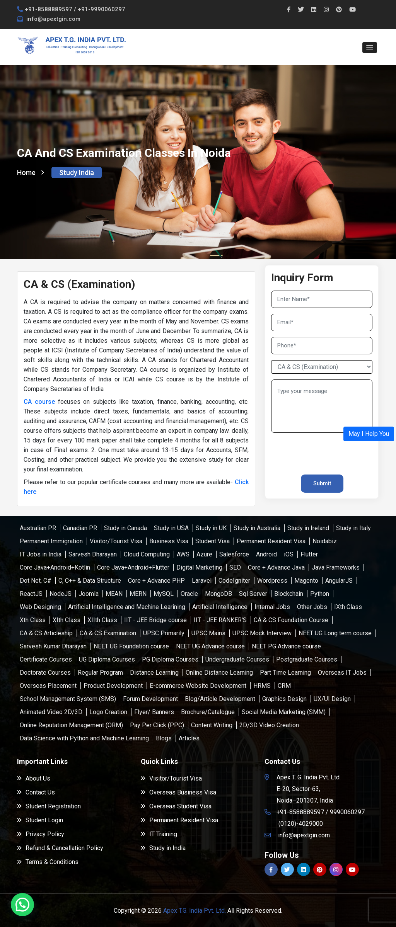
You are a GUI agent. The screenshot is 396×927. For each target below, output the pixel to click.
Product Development (113, 685)
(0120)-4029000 (300, 823)
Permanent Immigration (51, 541)
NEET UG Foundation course (131, 646)
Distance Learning (154, 672)
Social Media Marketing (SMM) (284, 712)
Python (319, 593)
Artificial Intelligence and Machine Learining (126, 607)
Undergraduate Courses (237, 659)
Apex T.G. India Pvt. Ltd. (194, 910)
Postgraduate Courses (306, 659)
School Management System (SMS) (68, 698)
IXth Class (348, 607)
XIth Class (66, 620)
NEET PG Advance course (286, 646)
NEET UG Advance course (210, 646)
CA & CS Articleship (46, 633)
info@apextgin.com (52, 18)
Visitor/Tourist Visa (116, 541)
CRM (284, 685)
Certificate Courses (46, 659)
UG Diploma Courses (107, 659)
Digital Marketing (199, 567)
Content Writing (211, 725)
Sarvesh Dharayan (92, 554)
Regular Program (100, 672)
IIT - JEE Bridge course (155, 620)
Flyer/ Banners (154, 712)
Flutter (309, 554)
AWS (183, 554)
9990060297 (347, 812)
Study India (76, 172)
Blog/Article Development (220, 698)
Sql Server (253, 593)
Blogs (164, 738)
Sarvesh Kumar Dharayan (53, 646)
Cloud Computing (147, 554)
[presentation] (316, 450)
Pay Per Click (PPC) (157, 725)
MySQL (164, 593)
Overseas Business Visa (178, 792)
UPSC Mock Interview (262, 633)
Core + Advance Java (276, 567)
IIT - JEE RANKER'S (220, 620)
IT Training (159, 834)
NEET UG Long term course (335, 633)
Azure (204, 554)
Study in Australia (257, 528)
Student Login (40, 820)
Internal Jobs (272, 607)
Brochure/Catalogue (208, 712)
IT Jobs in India (40, 554)
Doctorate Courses (45, 672)
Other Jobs (312, 607)
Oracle (189, 593)
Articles (189, 738)
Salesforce (234, 554)
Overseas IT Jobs (342, 672)
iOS (289, 554)
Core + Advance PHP (156, 580)
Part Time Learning (285, 672)
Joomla (89, 593)
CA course (39, 401)
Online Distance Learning (219, 672)
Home (30, 172)
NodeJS (61, 593)
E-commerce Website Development (198, 685)
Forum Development (150, 698)
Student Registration (49, 806)
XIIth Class (102, 620)
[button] (369, 47)
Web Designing (40, 607)
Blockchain (288, 593)
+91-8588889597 (48, 9)
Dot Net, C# (35, 580)
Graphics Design (284, 698)
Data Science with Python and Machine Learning (84, 738)
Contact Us (36, 792)
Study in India (163, 848)
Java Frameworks (336, 567)
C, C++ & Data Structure (89, 580)
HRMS (262, 685)
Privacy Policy (40, 834)
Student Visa (212, 541)
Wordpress (272, 580)
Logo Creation (108, 712)
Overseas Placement (48, 685)
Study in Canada (125, 528)
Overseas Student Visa (176, 806)
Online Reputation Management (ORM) (71, 725)
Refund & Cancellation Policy (60, 848)
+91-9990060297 (101, 9)
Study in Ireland (308, 528)
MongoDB (218, 593)
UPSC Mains (208, 633)
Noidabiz (324, 541)
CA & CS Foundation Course (291, 620)
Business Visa (168, 541)
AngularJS (339, 580)
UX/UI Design (332, 698)
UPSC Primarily (163, 633)
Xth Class (33, 620)
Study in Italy (353, 528)
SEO (235, 567)
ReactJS (31, 593)
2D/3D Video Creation (269, 725)
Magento (306, 580)
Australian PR (38, 528)
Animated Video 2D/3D (51, 712)
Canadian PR (80, 528)
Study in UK (211, 528)
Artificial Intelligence (220, 607)
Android (266, 554)
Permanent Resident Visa (271, 541)
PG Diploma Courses (170, 659)
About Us (33, 778)
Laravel (202, 580)
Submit (322, 483)
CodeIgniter (234, 580)
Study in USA (171, 528)
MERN (138, 593)
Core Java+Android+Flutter (133, 567)
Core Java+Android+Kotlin (55, 567)
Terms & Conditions (48, 862)
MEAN (114, 593)
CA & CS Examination (108, 633)
